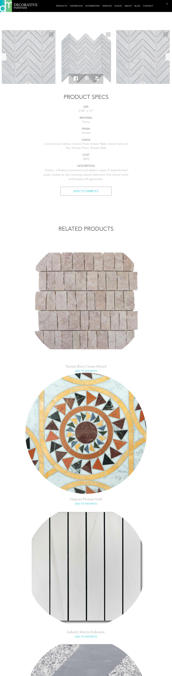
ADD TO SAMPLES (86, 191)
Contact (148, 5)
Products (61, 5)
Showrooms (92, 5)
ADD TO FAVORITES (86, 371)
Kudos (118, 5)
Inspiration (76, 5)
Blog (137, 5)
